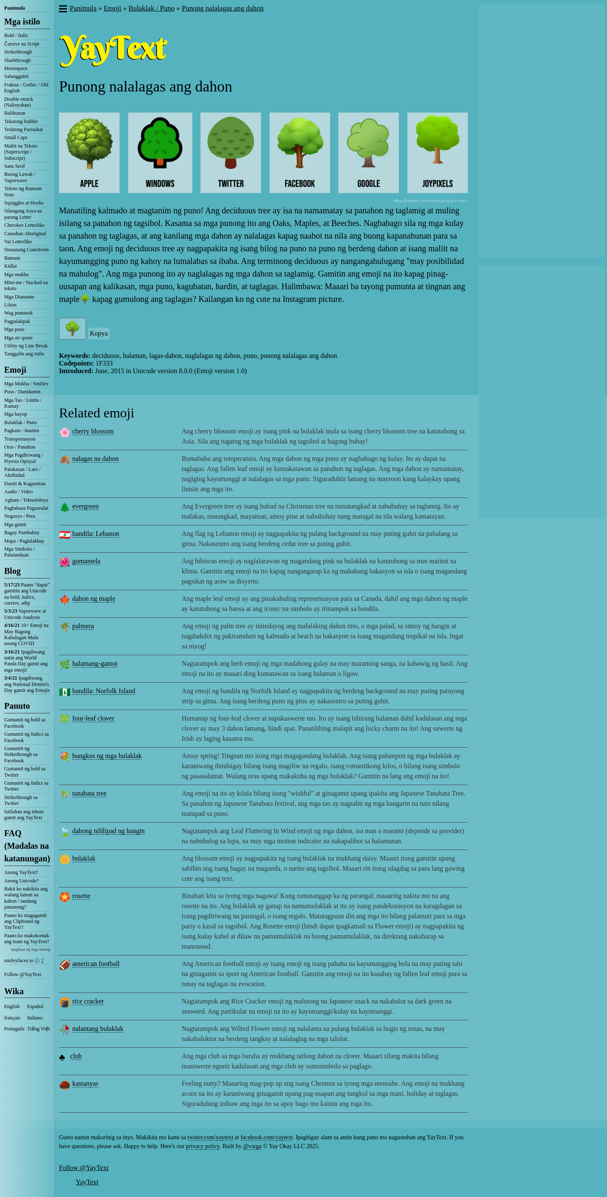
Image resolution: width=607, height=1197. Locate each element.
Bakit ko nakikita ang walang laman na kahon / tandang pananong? (26, 898)
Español (35, 1006)
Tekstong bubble (21, 121)
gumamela (86, 561)
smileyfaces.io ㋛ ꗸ (24, 960)
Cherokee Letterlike (24, 225)
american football (95, 963)
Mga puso (14, 329)
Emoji (15, 369)
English (12, 1006)
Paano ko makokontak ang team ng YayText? (26, 938)
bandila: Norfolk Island (103, 690)
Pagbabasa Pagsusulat (26, 508)
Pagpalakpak (17, 321)
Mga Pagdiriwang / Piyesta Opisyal (23, 458)
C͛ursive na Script (21, 44)
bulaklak (83, 858)
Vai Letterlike (18, 242)
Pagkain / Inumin (21, 430)
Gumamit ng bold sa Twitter (25, 771)
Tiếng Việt (38, 1029)
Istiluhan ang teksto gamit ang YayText (24, 814)
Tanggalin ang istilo (24, 354)
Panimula (14, 8)
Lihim (10, 305)
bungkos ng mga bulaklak (107, 755)
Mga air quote (18, 338)
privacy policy (203, 1146)
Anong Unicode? (21, 881)
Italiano (35, 1018)
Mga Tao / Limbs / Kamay (23, 403)
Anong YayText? (21, 872)
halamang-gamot (95, 663)
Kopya (99, 333)
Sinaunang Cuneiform (26, 250)
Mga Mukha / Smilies (26, 384)
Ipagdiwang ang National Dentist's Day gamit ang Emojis (27, 684)
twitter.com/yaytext (210, 1137)
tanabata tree (89, 793)
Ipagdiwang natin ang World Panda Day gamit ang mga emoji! (26, 661)
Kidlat (10, 266)
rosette (81, 895)
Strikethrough (18, 52)
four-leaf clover (93, 718)
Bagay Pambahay (22, 532)
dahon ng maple (93, 598)
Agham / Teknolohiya (26, 500)
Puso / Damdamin (22, 392)
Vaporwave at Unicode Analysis (25, 614)
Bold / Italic (16, 35)
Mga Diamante (19, 297)
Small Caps (15, 137)
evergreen (85, 506)
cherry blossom (92, 431)
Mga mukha (16, 274)
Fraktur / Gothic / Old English (26, 88)
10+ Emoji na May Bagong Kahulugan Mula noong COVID (26, 634)
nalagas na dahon (95, 458)
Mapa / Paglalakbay (24, 541)
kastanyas (85, 1083)
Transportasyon (19, 439)
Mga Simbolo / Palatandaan (19, 552)
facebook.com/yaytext (266, 1137)
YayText (87, 1182)
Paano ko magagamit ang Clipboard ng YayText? (25, 921)
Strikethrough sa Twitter (21, 800)
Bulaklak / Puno (20, 422)
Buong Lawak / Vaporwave (19, 177)
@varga (252, 1146)
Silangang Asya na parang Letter (23, 214)
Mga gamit (15, 524)
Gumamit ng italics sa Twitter (26, 786)
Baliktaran (14, 113)
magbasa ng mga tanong (30, 949)
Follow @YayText (22, 974)
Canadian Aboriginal (25, 234)
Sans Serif (14, 166)
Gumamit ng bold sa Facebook (25, 723)
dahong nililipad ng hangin (108, 830)
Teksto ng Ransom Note (23, 191)
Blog (12, 571)
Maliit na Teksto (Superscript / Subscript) (20, 152)
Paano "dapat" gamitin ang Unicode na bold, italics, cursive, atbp (27, 594)
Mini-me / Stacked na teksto (26, 285)
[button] (62, 9)
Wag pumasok (18, 313)
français (12, 1018)
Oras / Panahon (19, 447)
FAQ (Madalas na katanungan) (27, 845)
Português (14, 1029)
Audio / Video (18, 492)
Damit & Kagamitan (25, 484)
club (76, 1056)
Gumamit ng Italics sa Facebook (26, 737)
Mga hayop (15, 414)
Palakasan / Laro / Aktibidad (22, 472)
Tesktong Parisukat (23, 129)
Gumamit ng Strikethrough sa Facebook (21, 754)
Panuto (17, 705)
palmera (83, 625)
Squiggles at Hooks (23, 203)
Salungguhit (16, 76)
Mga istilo (22, 21)
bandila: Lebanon (95, 533)
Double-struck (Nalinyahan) (18, 102)
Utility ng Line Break (26, 346)
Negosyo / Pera (19, 516)
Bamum (12, 258)
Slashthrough (17, 60)
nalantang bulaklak (97, 1028)
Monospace (15, 68)
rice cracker (88, 1001)
